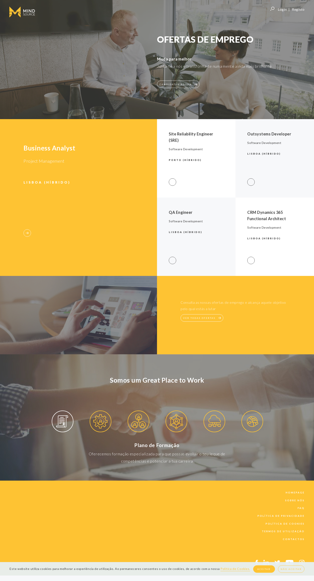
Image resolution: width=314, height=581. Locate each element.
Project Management (44, 161)
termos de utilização (283, 531)
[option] (63, 422)
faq (301, 508)
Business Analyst (49, 148)
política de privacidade (281, 515)
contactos (294, 539)
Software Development (186, 149)
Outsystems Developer (269, 134)
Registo (298, 9)
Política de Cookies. (235, 569)
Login (282, 9)
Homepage (295, 492)
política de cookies (285, 523)
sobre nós (295, 500)
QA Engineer (181, 212)
